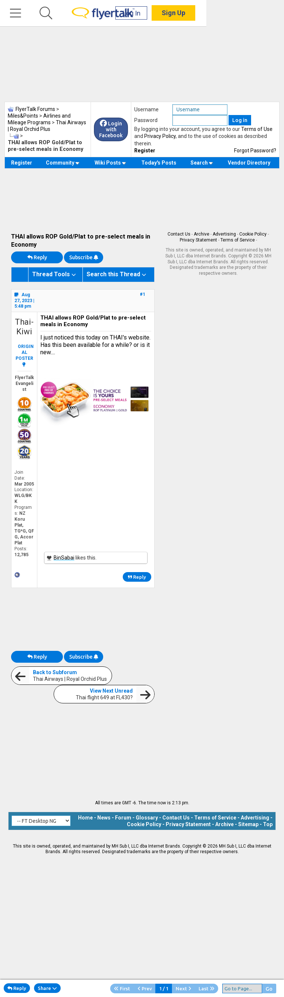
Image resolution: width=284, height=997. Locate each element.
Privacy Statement (198, 240)
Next (183, 988)
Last (206, 988)
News (104, 818)
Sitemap (248, 824)
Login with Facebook (111, 129)
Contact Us (179, 234)
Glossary (147, 818)
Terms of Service (237, 240)
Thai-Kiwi (24, 326)
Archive (201, 234)
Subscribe (83, 257)
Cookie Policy (253, 234)
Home (85, 818)
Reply (37, 257)
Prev (145, 988)
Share (47, 988)
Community (63, 163)
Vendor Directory (249, 163)
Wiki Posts (110, 163)
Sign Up (251, 14)
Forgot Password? (255, 150)
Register (144, 150)
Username (146, 109)
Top (268, 824)
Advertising (224, 234)
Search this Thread (113, 274)
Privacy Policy (160, 136)
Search (201, 163)
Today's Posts (158, 163)
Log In (209, 14)
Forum (123, 818)
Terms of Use (257, 129)
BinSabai (64, 558)
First (122, 988)
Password (146, 120)
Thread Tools (51, 274)
